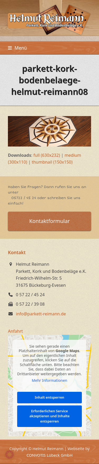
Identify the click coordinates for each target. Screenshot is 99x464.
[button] (17, 48)
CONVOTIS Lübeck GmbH (49, 455)
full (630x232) (46, 155)
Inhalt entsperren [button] (49, 397)
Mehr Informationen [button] (49, 380)
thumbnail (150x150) (52, 162)
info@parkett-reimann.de (41, 314)
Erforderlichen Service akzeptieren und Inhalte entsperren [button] (49, 415)
